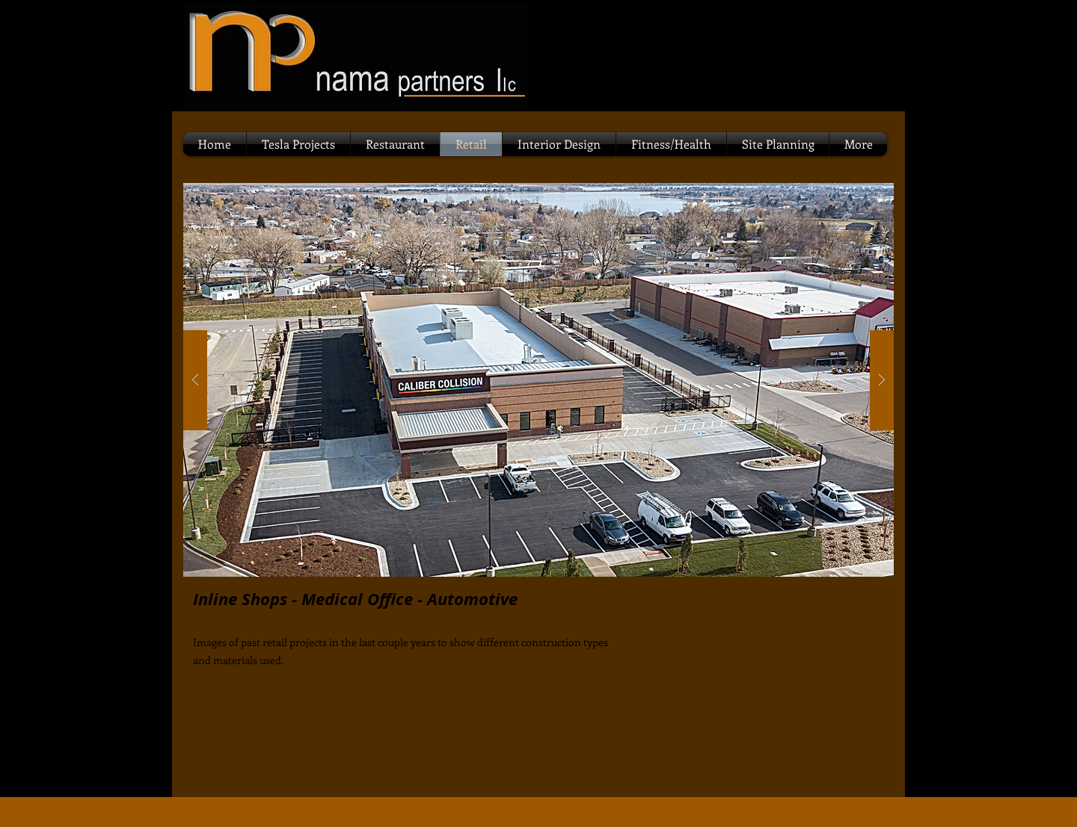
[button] (538, 380)
